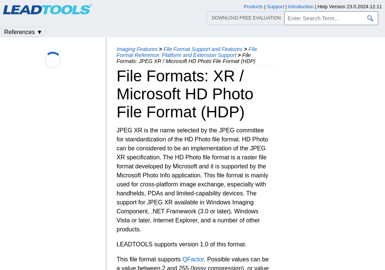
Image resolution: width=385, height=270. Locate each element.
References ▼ (23, 32)
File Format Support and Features (203, 49)
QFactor (193, 259)
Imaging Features (137, 49)
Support (275, 6)
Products (253, 6)
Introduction (301, 6)
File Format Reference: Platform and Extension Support (187, 52)
